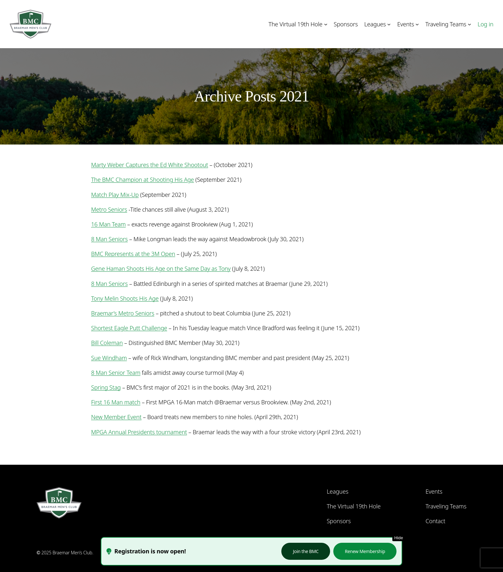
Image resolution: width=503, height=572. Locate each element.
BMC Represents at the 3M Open (133, 254)
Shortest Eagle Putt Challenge (129, 328)
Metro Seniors (109, 209)
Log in (485, 24)
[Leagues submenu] (389, 24)
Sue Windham (109, 358)
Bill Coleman (107, 343)
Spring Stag (106, 387)
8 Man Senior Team (116, 372)
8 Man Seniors (109, 239)
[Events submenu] (417, 24)
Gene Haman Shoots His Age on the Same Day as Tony (161, 268)
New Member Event (116, 417)
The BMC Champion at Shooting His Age (142, 179)
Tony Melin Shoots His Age (125, 298)
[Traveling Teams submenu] (469, 24)
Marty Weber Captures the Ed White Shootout (149, 165)
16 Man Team (108, 224)
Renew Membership (365, 551)
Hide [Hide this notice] (398, 537)
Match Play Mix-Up (115, 194)
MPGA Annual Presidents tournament (139, 432)
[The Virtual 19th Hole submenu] (326, 24)
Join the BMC (306, 551)
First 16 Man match (115, 402)
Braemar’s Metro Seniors (122, 313)
